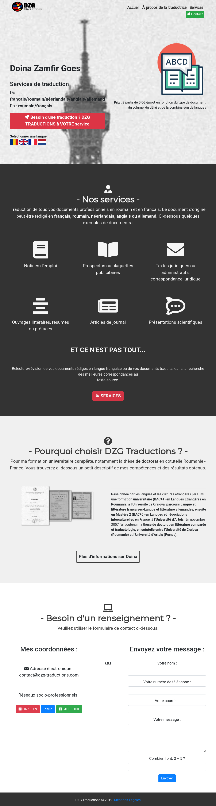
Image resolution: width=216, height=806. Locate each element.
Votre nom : (167, 663)
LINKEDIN (28, 709)
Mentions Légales (127, 800)
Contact (195, 14)
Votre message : (167, 719)
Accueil (133, 8)
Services (196, 8)
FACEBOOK (69, 709)
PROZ (48, 709)
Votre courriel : (167, 700)
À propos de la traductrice (164, 8)
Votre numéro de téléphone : (167, 682)
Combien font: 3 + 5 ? (167, 758)
